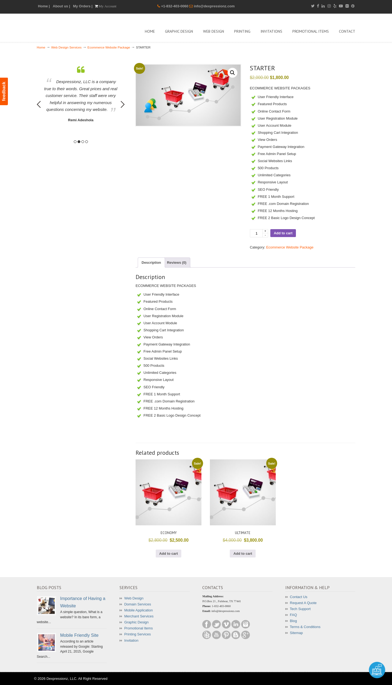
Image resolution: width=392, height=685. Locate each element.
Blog (293, 621)
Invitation (131, 640)
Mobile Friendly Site (79, 635)
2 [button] (79, 141)
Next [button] (123, 104)
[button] (232, 73)
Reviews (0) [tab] (176, 262)
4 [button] (86, 141)
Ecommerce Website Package (108, 47)
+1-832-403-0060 (175, 6)
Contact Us (298, 597)
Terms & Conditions (305, 627)
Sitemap (296, 633)
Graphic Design (136, 622)
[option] (80, 94)
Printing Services (137, 634)
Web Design (133, 598)
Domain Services (137, 604)
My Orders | (83, 6)
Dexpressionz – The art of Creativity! (77, 27)
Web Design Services (66, 47)
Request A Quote (303, 603)
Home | (44, 6)
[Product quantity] (259, 233)
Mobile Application (138, 610)
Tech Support (300, 609)
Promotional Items (138, 628)
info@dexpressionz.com (214, 6)
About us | (61, 6)
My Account (108, 6)
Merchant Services (139, 616)
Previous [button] (39, 104)
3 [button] (82, 141)
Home (41, 47)
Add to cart (283, 233)
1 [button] (75, 141)
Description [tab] (151, 262)
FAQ (293, 615)
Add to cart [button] (168, 553)
